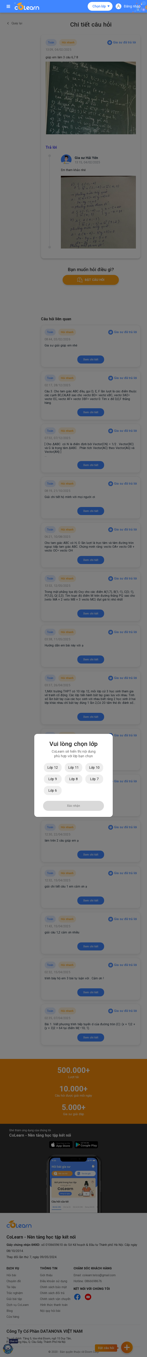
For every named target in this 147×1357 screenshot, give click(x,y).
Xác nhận (73, 806)
